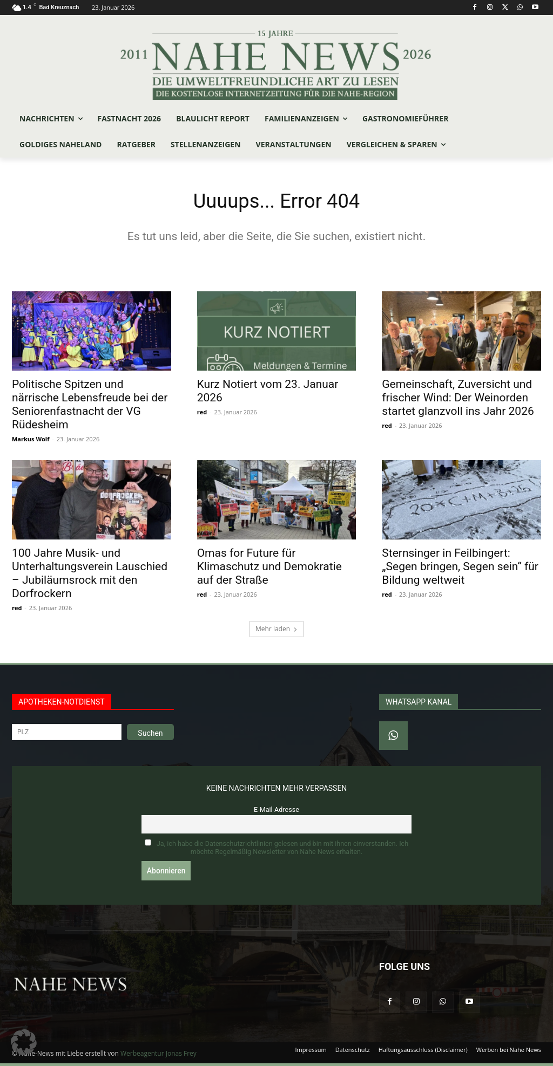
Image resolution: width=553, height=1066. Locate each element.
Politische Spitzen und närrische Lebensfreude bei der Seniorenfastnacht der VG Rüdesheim (89, 407)
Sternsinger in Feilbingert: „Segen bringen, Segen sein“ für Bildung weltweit (460, 570)
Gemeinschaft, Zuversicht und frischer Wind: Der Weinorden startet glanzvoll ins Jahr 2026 (458, 400)
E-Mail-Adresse (276, 812)
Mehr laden (276, 631)
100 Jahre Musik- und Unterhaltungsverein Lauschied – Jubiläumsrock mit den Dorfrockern (89, 576)
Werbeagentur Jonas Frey (158, 1056)
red (202, 415)
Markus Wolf (30, 442)
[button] (24, 1042)
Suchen (150, 736)
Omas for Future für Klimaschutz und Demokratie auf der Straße (269, 570)
